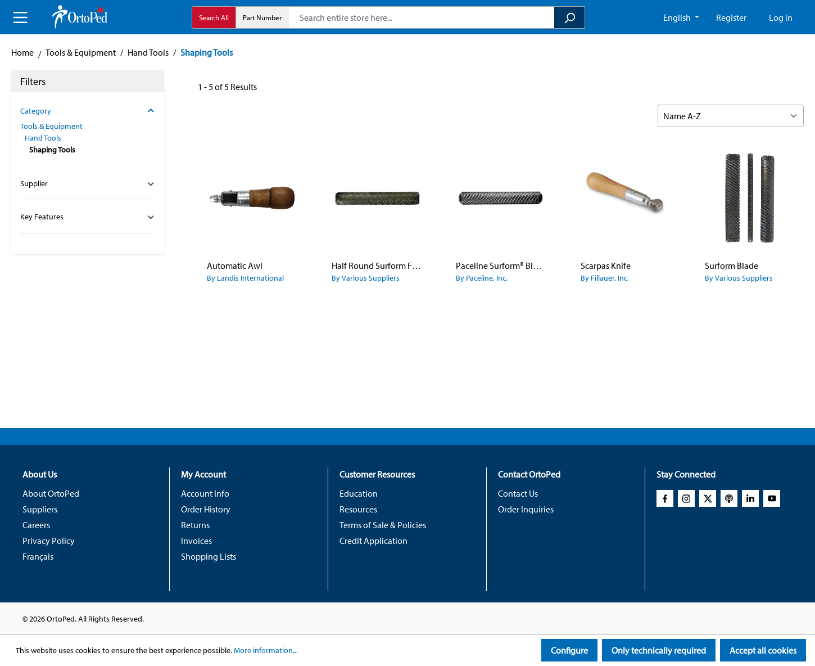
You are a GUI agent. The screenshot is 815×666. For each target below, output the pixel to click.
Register (731, 17)
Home (22, 52)
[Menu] (20, 17)
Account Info (205, 493)
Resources (358, 509)
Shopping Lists (208, 556)
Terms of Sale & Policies (382, 524)
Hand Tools (43, 138)
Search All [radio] (214, 17)
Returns (195, 524)
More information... (266, 650)
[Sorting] (731, 116)
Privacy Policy (48, 540)
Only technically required (659, 650)
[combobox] (421, 17)
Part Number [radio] (262, 17)
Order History (205, 509)
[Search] (569, 17)
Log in (781, 17)
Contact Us (518, 493)
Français (37, 556)
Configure (569, 650)
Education (358, 493)
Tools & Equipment (51, 126)
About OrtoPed (50, 493)
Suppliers (39, 509)
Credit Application (373, 540)
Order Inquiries (526, 509)
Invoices (196, 540)
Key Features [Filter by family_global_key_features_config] (87, 217)
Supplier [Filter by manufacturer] (87, 183)
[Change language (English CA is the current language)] (681, 17)
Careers (36, 524)
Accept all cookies (763, 650)
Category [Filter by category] (87, 111)
